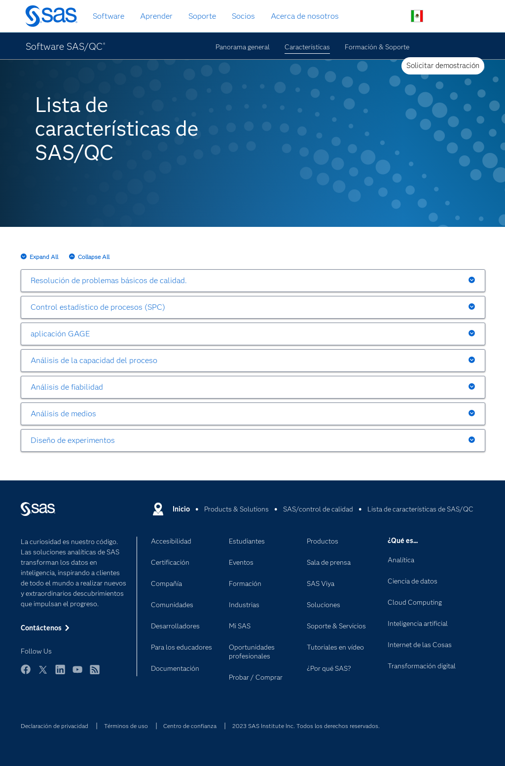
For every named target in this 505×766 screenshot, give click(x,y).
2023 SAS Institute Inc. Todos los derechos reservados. (306, 726)
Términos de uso (126, 726)
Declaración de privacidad (54, 726)
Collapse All (93, 256)
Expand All (44, 256)
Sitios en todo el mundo (417, 16)
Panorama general (243, 46)
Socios (243, 16)
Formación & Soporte (377, 46)
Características (307, 46)
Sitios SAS (463, 16)
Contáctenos (440, 16)
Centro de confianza (189, 726)
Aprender (156, 16)
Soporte (202, 16)
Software (108, 16)
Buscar (394, 16)
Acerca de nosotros (305, 16)
